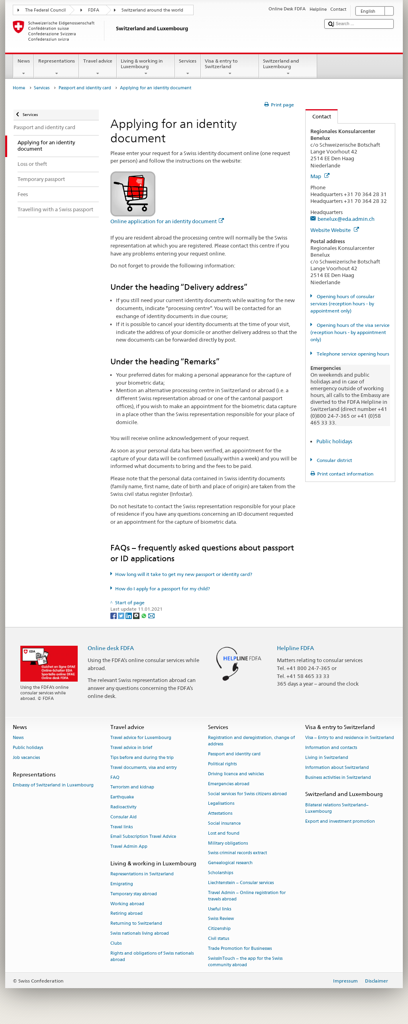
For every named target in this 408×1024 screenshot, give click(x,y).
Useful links (219, 909)
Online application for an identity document (167, 221)
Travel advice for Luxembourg (140, 738)
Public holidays (334, 441)
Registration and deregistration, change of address (251, 741)
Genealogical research (230, 863)
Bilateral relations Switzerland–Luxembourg (337, 808)
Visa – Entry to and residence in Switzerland (349, 738)
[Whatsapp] (144, 615)
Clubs (116, 943)
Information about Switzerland (337, 767)
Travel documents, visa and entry (143, 767)
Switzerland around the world (152, 10)
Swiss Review (221, 919)
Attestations (220, 813)
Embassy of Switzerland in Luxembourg (53, 785)
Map (320, 176)
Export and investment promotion (340, 821)
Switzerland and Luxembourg (288, 67)
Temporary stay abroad (133, 893)
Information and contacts (331, 747)
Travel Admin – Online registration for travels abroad (247, 896)
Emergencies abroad (228, 783)
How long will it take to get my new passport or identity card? (183, 574)
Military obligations (228, 843)
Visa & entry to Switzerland (230, 67)
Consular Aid (123, 817)
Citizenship (219, 929)
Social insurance (224, 823)
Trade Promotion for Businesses (240, 948)
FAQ (115, 777)
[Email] (151, 615)
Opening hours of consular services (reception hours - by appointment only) (342, 303)
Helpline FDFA (295, 648)
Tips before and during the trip (142, 757)
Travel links (121, 826)
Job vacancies (26, 757)
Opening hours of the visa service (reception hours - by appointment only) (349, 332)
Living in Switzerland (326, 757)
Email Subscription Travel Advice (143, 836)
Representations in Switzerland (142, 874)
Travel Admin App (128, 846)
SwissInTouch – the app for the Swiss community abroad (245, 961)
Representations (56, 67)
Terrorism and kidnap (132, 787)
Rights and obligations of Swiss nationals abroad (152, 956)
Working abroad (127, 903)
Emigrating (121, 883)
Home (19, 87)
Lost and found (223, 833)
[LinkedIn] (129, 615)
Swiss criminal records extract (237, 853)
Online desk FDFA (111, 648)
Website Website (334, 230)
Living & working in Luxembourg (146, 67)
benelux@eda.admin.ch (346, 219)
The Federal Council (45, 10)
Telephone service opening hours (352, 354)
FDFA (93, 10)
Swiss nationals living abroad (139, 933)
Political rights (222, 764)
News (23, 67)
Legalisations (221, 803)
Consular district (334, 460)
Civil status (218, 938)
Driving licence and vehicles (236, 773)
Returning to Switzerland (136, 923)
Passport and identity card (85, 87)
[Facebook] (114, 615)
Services (187, 67)
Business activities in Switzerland (338, 777)
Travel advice (97, 67)
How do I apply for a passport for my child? (162, 589)
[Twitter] (122, 615)
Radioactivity (123, 807)
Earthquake (122, 797)
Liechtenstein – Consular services (241, 882)
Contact (318, 116)
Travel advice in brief (131, 747)
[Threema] (137, 615)
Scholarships (220, 872)
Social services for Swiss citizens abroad (247, 793)
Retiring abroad (126, 913)
